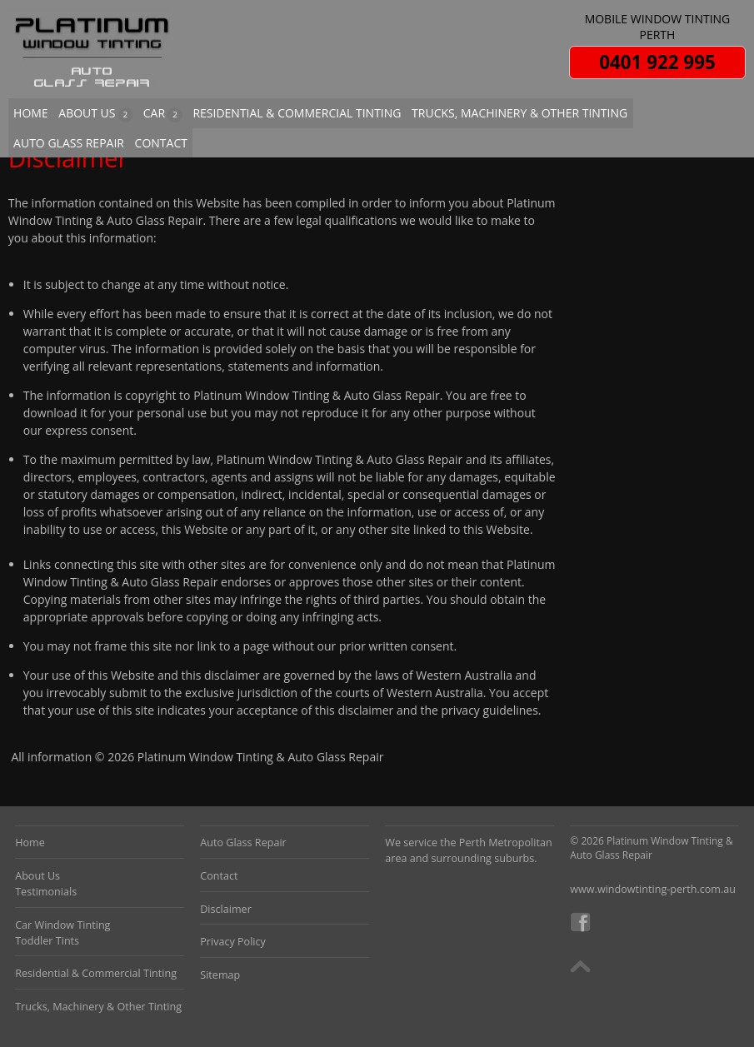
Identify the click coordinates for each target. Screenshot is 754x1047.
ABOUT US (95, 113)
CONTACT (161, 143)
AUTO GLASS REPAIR (68, 143)
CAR (162, 113)
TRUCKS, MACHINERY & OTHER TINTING (519, 113)
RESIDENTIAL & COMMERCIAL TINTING (296, 113)
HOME (30, 113)
